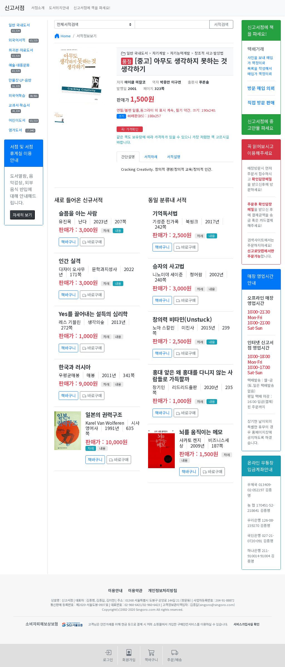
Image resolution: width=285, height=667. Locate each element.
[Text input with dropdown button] (172, 24)
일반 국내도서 (19, 27)
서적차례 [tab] (151, 156)
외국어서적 (24, 40)
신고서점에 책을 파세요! (91, 7)
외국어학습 (24, 95)
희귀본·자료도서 (21, 52)
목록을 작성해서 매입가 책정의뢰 (259, 71)
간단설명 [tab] (128, 156)
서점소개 (38, 7)
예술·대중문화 (19, 67)
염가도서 (22, 130)
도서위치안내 (59, 7)
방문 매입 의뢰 (261, 88)
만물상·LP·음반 (20, 82)
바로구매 (92, 242)
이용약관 (135, 590)
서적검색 (221, 24)
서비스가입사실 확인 (246, 624)
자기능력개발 (180, 53)
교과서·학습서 (19, 107)
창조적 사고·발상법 (209, 53)
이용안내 (115, 590)
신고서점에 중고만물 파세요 (260, 124)
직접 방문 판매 (261, 102)
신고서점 (14, 8)
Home (66, 35)
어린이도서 (24, 120)
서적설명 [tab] (173, 156)
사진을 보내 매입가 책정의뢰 (260, 60)
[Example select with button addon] (94, 24)
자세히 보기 (22, 215)
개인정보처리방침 (162, 590)
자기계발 (159, 53)
